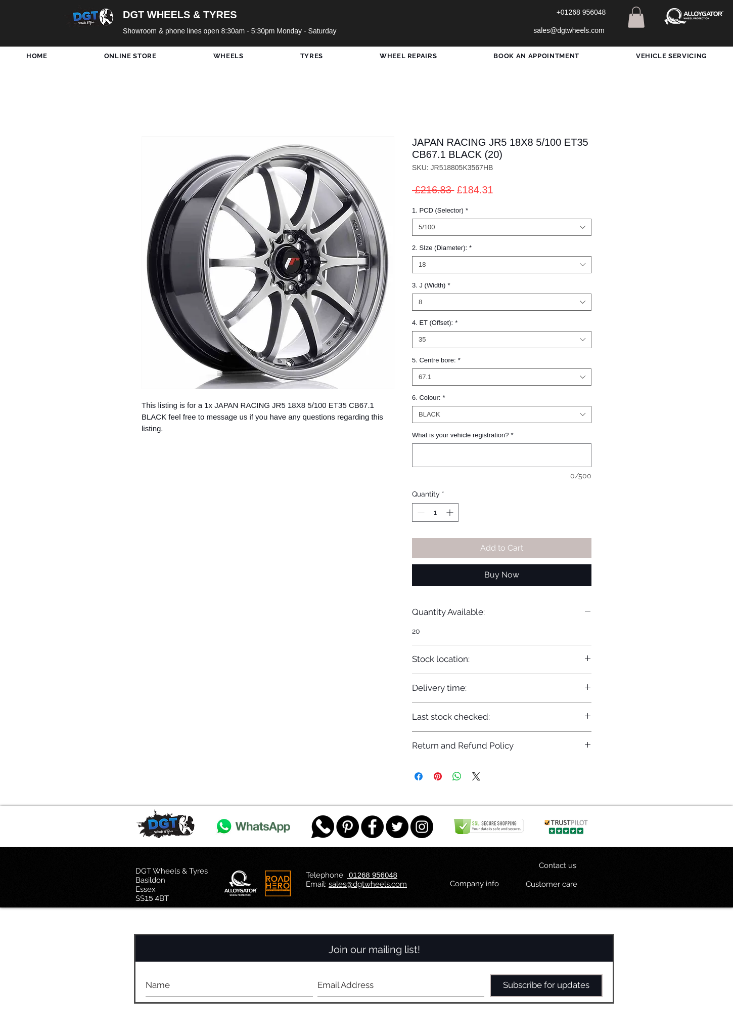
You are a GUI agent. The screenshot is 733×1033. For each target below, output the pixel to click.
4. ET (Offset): (434, 322)
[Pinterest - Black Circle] (347, 826)
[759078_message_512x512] (322, 826)
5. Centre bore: (436, 360)
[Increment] (450, 512)
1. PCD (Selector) (440, 210)
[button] (636, 17)
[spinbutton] (435, 512)
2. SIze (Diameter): (442, 248)
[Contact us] (557, 866)
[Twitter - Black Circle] (397, 826)
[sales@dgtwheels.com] (569, 31)
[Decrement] (420, 512)
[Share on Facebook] (419, 776)
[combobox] (501, 227)
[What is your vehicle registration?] (502, 455)
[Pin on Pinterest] (438, 776)
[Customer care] (551, 885)
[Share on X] (476, 776)
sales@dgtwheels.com (368, 884)
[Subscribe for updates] (546, 985)
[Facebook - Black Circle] (372, 826)
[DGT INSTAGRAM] (421, 826)
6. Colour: (428, 397)
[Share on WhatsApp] (457, 776)
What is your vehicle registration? (463, 435)
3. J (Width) (431, 285)
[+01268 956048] (581, 13)
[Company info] (474, 884)
